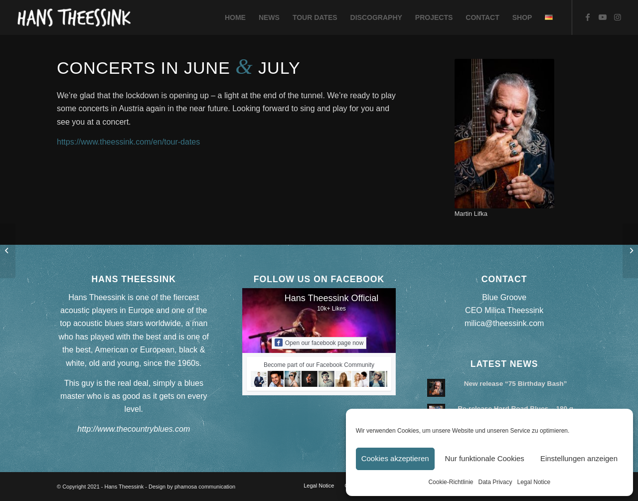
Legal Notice (534, 482)
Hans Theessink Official (331, 298)
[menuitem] (235, 17)
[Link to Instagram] (617, 16)
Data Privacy (495, 482)
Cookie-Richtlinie (450, 482)
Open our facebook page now (319, 342)
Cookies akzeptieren (395, 458)
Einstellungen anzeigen (579, 458)
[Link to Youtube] (602, 16)
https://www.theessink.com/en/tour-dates (128, 142)
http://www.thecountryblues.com (133, 429)
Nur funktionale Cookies (484, 458)
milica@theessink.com (504, 323)
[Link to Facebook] (587, 16)
